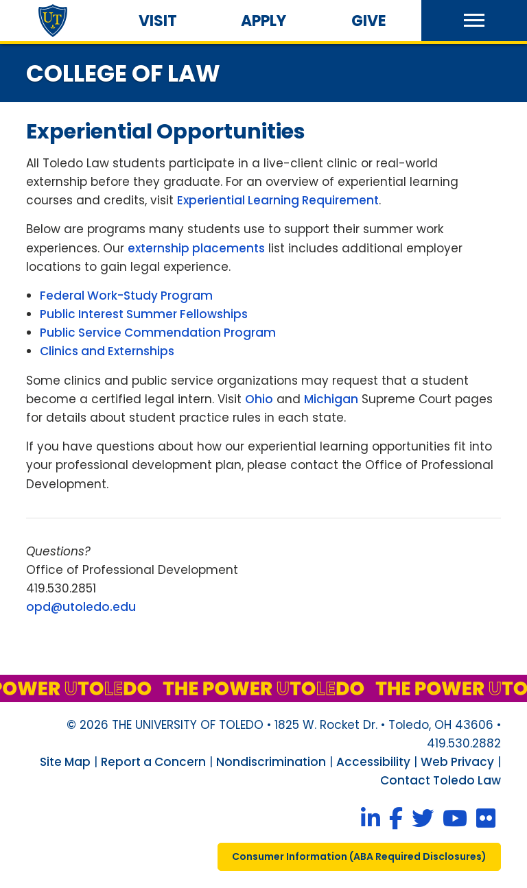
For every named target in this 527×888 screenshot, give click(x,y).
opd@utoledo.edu (81, 607)
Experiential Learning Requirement (278, 200)
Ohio (259, 399)
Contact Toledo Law (440, 780)
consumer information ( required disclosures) (359, 856)
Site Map (65, 762)
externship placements (196, 248)
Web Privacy (457, 762)
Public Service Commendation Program (158, 332)
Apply (263, 21)
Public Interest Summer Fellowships (144, 314)
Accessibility (373, 762)
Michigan (331, 399)
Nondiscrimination (271, 762)
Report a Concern (153, 762)
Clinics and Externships (107, 351)
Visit (158, 21)
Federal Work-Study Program (126, 295)
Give (368, 21)
